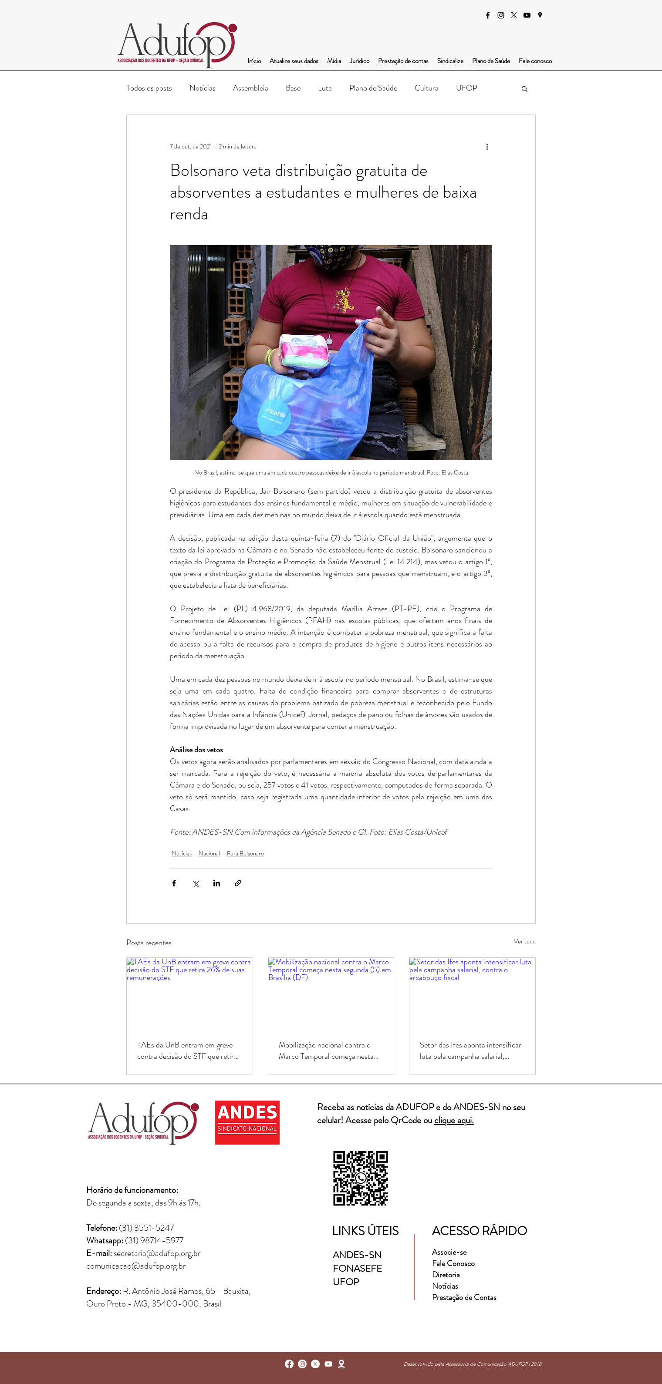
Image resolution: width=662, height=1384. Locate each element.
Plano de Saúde (373, 88)
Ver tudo (525, 941)
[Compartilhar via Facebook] (174, 883)
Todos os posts (149, 88)
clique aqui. (454, 1120)
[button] (524, 88)
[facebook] (487, 15)
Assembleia (250, 88)
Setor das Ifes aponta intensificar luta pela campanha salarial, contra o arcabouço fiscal (470, 1050)
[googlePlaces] (540, 15)
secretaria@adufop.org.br (157, 1253)
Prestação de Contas (464, 1297)
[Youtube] (328, 1364)
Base (293, 88)
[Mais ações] (487, 146)
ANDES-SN (358, 1255)
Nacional (209, 853)
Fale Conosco (453, 1263)
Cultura (427, 88)
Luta (325, 88)
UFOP (466, 88)
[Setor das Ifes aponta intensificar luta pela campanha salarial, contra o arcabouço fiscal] (472, 993)
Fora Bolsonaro (245, 853)
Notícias (202, 88)
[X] (514, 15)
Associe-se (449, 1252)
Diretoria (447, 1274)
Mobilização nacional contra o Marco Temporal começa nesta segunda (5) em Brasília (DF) (326, 1050)
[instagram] (500, 15)
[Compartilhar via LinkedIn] (217, 883)
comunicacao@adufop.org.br (136, 1265)
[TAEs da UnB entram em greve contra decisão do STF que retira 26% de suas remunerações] (190, 993)
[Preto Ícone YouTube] (527, 15)
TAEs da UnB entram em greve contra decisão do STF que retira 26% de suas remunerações (187, 1050)
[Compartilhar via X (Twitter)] (195, 883)
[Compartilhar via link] (238, 883)
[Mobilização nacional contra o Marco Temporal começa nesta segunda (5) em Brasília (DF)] (331, 993)
